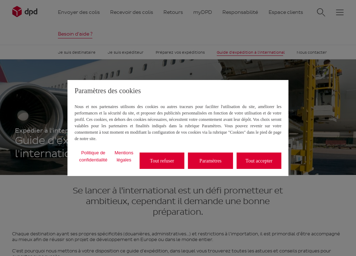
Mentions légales (123, 156)
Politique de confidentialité (93, 156)
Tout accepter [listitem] (259, 161)
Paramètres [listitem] (210, 161)
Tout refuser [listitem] (162, 161)
